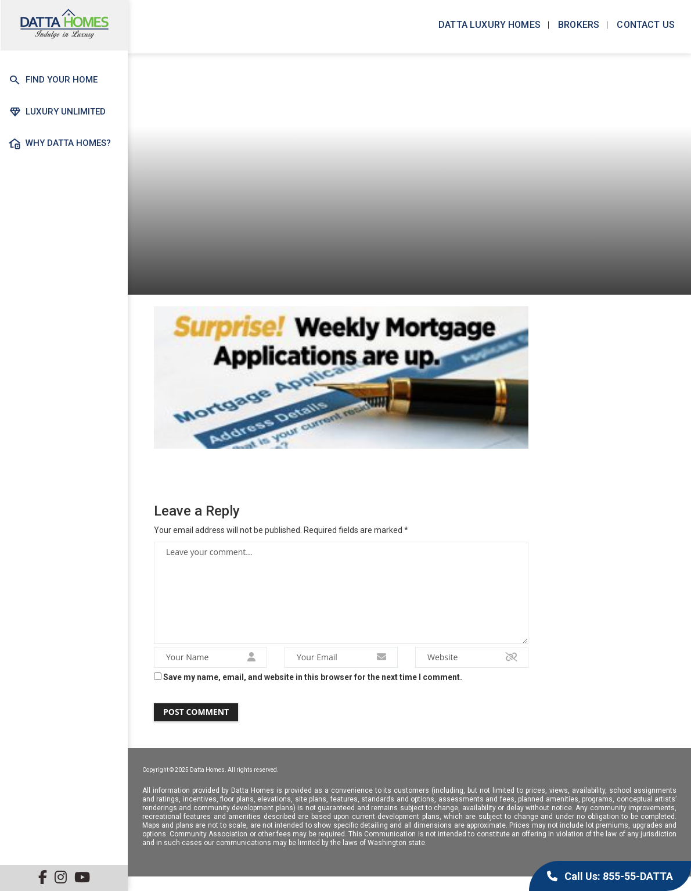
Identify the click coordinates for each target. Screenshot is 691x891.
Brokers (577, 24)
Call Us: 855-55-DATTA (610, 876)
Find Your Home (53, 80)
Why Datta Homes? (60, 143)
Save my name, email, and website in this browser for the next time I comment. (312, 683)
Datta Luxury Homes (488, 24)
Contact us (644, 24)
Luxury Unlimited (57, 111)
